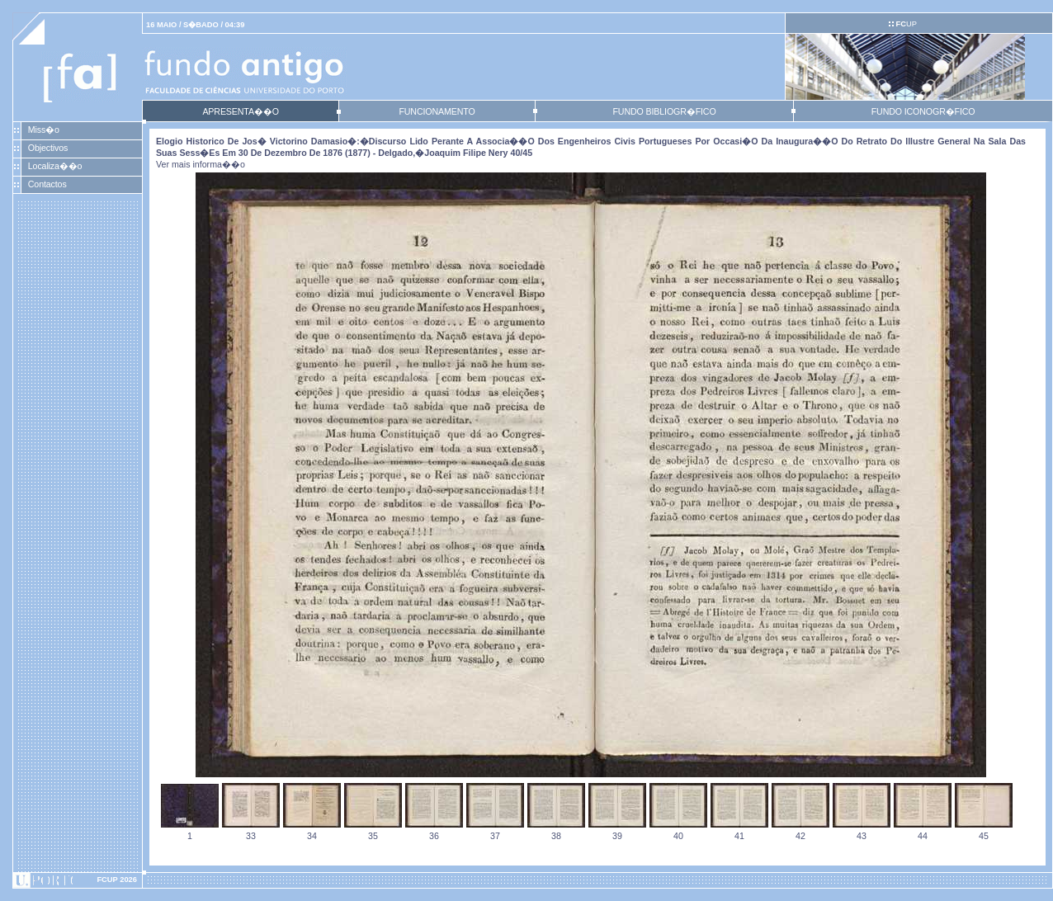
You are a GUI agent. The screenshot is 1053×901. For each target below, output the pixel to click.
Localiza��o (55, 166)
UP (905, 24)
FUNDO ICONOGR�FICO (923, 111)
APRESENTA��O (240, 111)
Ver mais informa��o (200, 164)
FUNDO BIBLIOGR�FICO (663, 111)
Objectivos (48, 148)
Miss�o (43, 129)
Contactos (47, 184)
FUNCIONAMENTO (437, 111)
